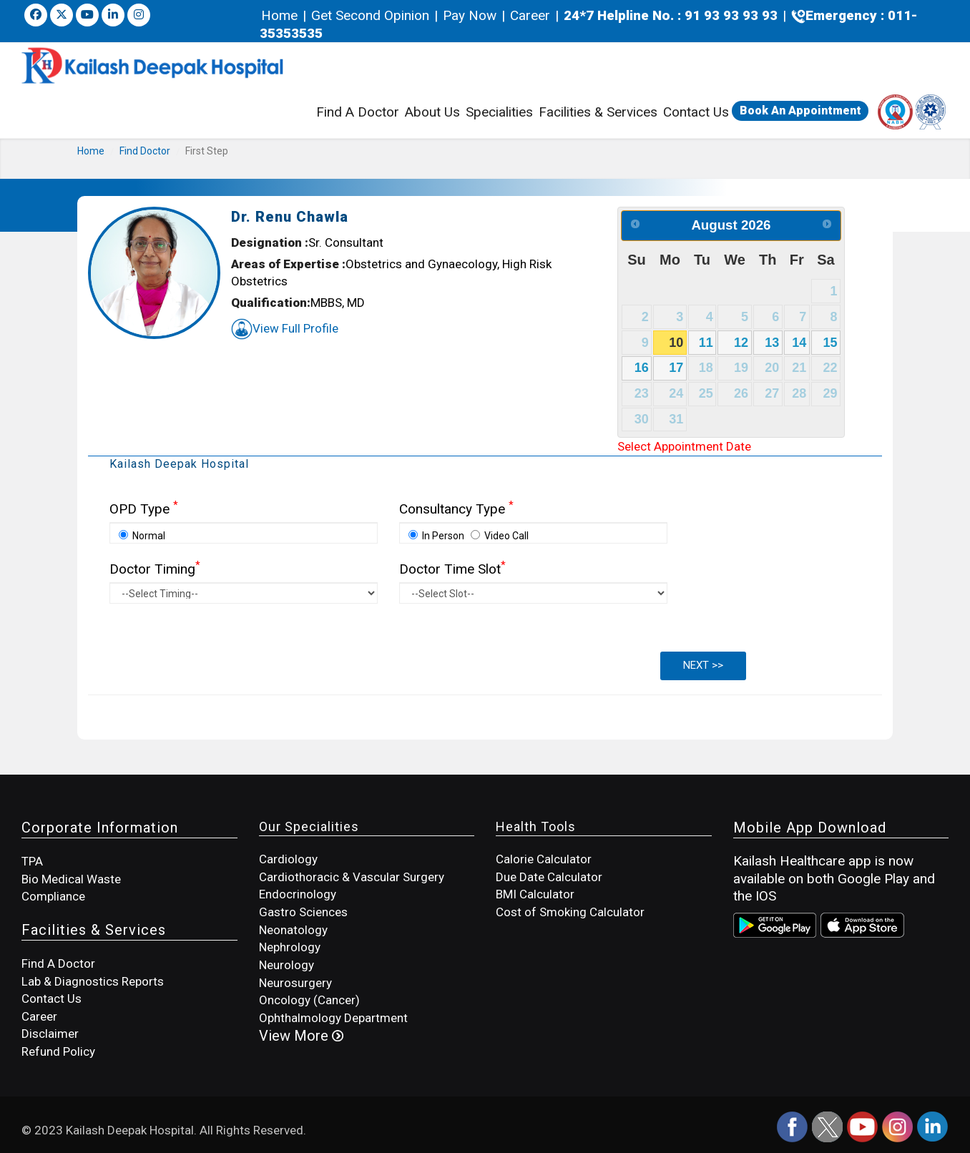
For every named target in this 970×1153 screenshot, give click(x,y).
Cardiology (288, 859)
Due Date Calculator (549, 877)
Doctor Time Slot (452, 569)
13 (772, 342)
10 (676, 342)
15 (830, 342)
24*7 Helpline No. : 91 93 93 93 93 (671, 15)
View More (301, 1035)
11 (706, 342)
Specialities (499, 112)
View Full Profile (284, 328)
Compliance (53, 896)
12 (741, 342)
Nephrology (289, 947)
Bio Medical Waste (71, 879)
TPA (32, 861)
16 (642, 367)
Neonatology (293, 930)
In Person (436, 535)
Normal (142, 535)
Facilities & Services (598, 114)
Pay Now (469, 15)
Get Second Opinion (370, 15)
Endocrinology (297, 894)
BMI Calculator (535, 894)
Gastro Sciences (303, 912)
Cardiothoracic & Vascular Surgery (351, 877)
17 (676, 367)
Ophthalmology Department (333, 1018)
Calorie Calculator (544, 859)
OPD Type (143, 509)
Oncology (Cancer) (309, 1000)
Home (281, 15)
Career (530, 15)
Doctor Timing (154, 569)
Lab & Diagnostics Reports (92, 981)
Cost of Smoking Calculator (570, 912)
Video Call (500, 535)
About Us (432, 112)
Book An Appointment (800, 110)
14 (799, 342)
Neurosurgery (295, 983)
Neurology (286, 965)
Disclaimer (50, 1033)
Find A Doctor (357, 112)
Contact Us (696, 112)
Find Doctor (144, 151)
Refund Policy (58, 1051)
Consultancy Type (456, 509)
